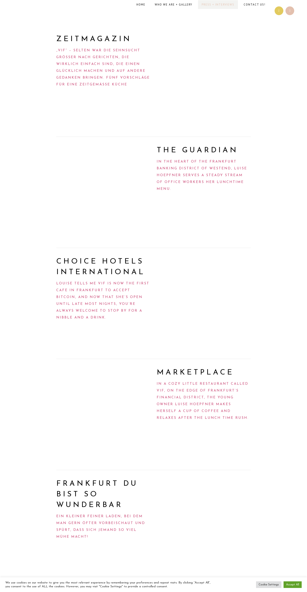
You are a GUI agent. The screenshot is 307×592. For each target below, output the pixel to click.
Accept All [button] (292, 584)
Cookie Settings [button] (269, 584)
